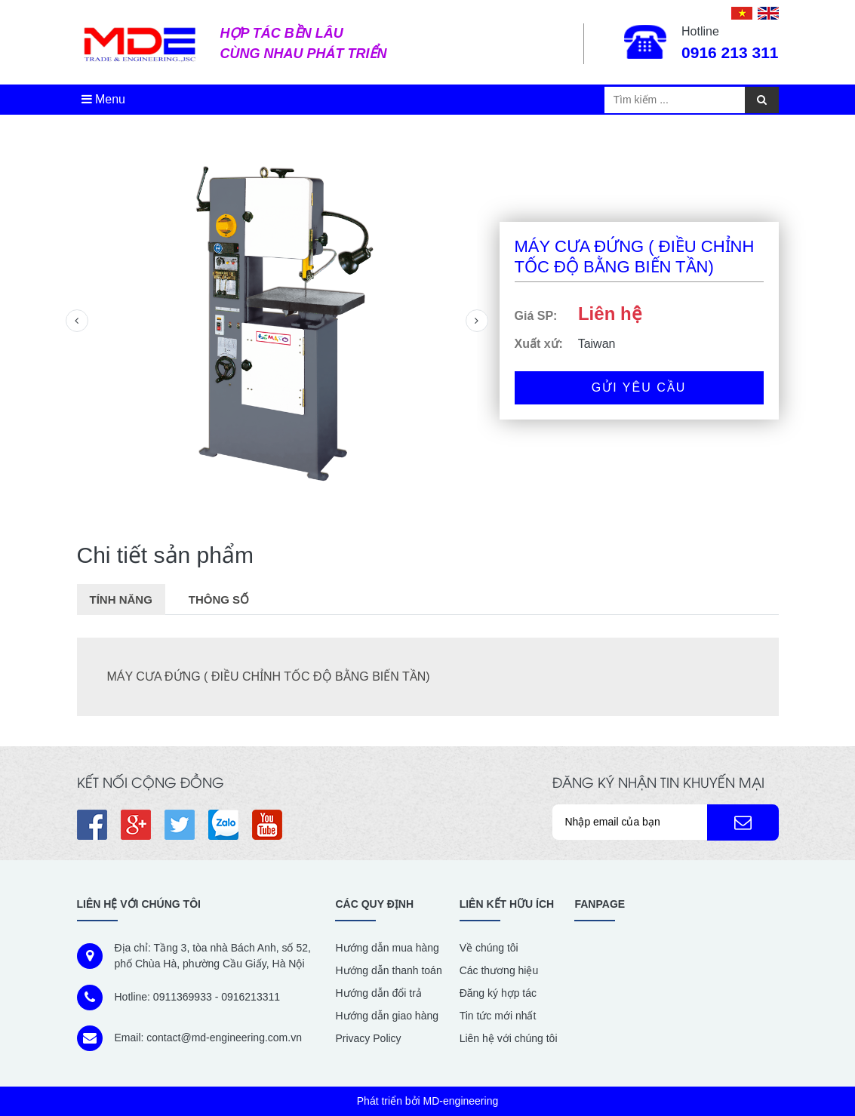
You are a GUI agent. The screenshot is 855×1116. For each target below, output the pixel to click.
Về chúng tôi (489, 948)
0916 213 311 (729, 52)
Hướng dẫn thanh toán (388, 970)
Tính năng (121, 599)
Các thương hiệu (499, 970)
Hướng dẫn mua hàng (386, 948)
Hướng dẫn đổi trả (378, 993)
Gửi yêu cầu (639, 387)
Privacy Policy (368, 1038)
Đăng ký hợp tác (498, 993)
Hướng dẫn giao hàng (386, 1016)
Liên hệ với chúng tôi (509, 1038)
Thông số (219, 599)
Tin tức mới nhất (498, 1016)
